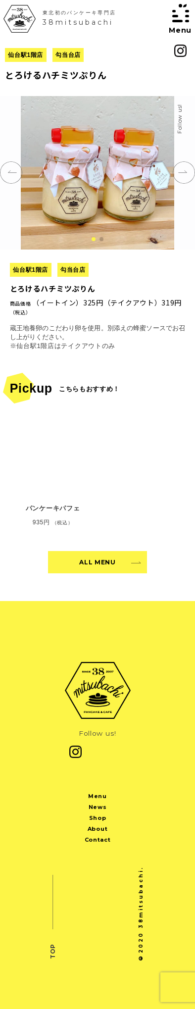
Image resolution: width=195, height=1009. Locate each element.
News (98, 807)
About (97, 828)
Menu (97, 796)
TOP (52, 951)
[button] (94, 239)
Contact (98, 839)
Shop (97, 817)
